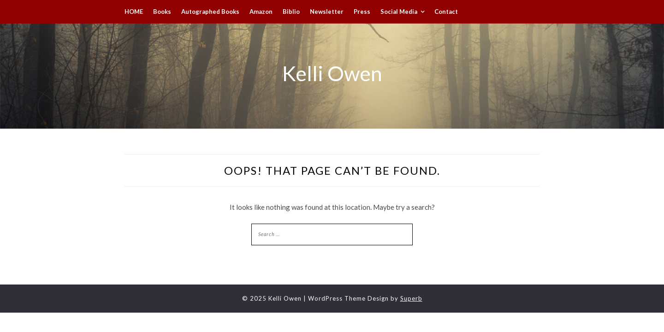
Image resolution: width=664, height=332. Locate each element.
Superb (411, 298)
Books (162, 11)
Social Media (398, 11)
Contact (446, 11)
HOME (134, 11)
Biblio (291, 11)
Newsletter (327, 11)
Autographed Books (210, 11)
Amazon (261, 11)
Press (362, 11)
